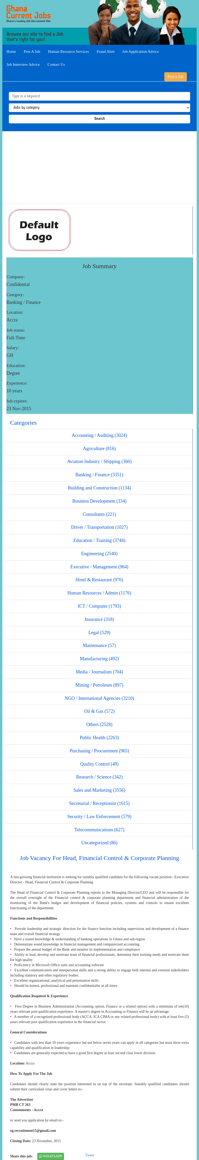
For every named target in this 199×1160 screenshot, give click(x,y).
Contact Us (56, 64)
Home (11, 51)
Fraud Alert (106, 51)
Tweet (89, 1155)
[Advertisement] (99, 167)
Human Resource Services (68, 51)
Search (99, 119)
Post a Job (175, 77)
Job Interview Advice (23, 64)
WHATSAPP (50, 1156)
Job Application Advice (140, 51)
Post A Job (32, 51)
